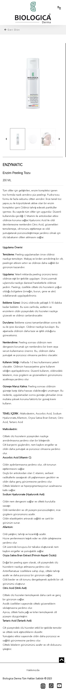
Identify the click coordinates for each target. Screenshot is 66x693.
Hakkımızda (33, 670)
